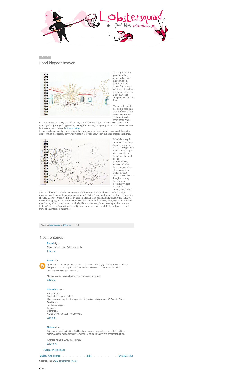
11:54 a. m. (52, 344)
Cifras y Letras (72, 128)
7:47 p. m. (51, 280)
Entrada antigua (125, 356)
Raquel (50, 243)
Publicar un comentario (54, 350)
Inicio (89, 356)
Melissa (50, 327)
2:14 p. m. (51, 251)
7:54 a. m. (51, 318)
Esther (50, 260)
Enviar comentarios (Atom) (64, 361)
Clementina (52, 289)
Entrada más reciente (50, 356)
